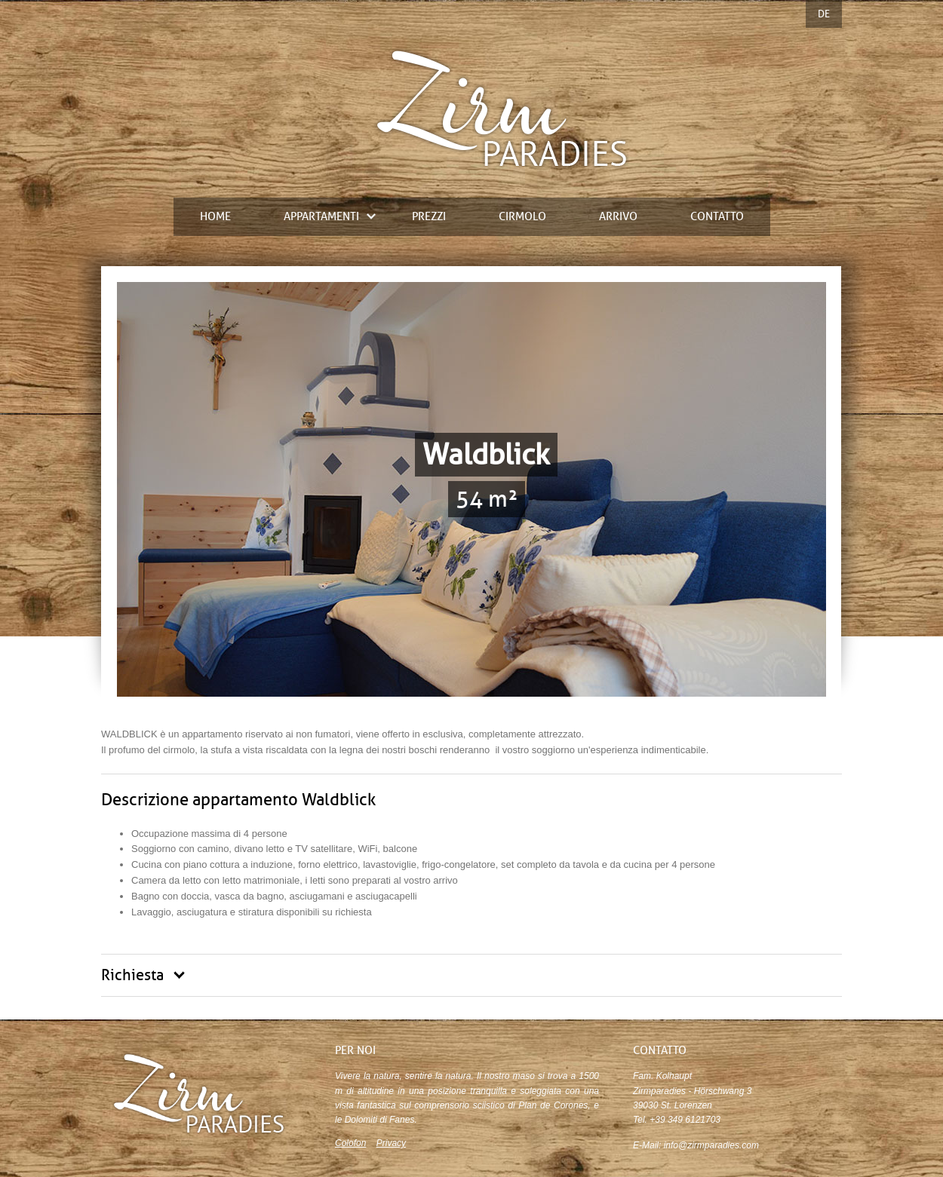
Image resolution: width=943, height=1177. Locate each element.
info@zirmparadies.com (711, 1145)
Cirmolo (522, 217)
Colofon (350, 1143)
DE (824, 14)
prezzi (429, 217)
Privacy (391, 1143)
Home (215, 217)
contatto (717, 217)
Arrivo (618, 217)
